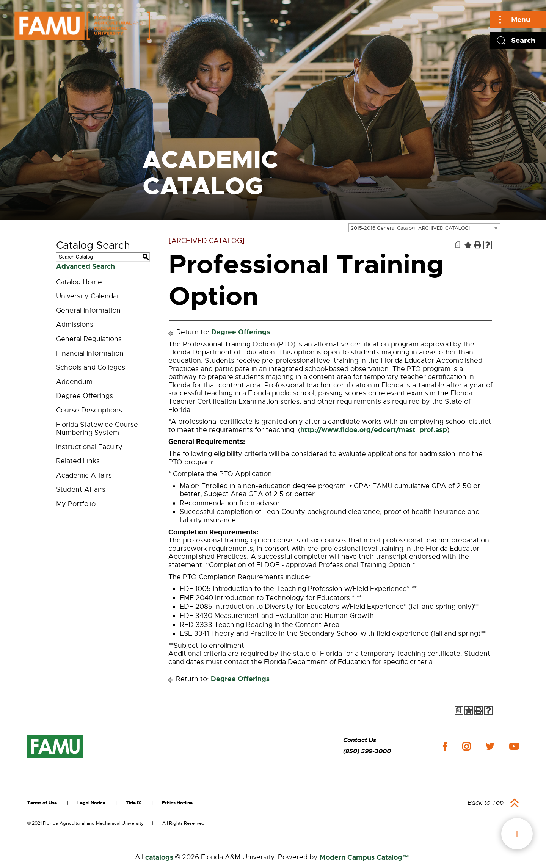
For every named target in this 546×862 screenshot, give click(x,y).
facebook (445, 746)
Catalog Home (79, 282)
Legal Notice (91, 803)
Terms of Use (42, 803)
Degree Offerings (84, 396)
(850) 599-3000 (367, 751)
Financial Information (90, 353)
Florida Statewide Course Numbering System (97, 428)
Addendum (74, 382)
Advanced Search (85, 266)
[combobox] (424, 227)
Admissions (74, 324)
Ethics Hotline (177, 803)
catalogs (159, 857)
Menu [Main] (520, 19)
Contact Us (359, 740)
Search (523, 40)
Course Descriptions (89, 410)
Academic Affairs (84, 475)
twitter (490, 746)
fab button (517, 833)
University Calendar (87, 296)
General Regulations (89, 339)
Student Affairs (80, 489)
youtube (514, 746)
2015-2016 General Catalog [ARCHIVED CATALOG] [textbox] (411, 228)
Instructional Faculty (89, 447)
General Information (88, 310)
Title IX (133, 803)
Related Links (78, 461)
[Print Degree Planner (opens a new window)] (458, 245)
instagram (466, 746)
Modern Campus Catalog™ (364, 857)
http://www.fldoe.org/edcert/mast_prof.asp (373, 429)
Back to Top (486, 803)
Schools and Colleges (90, 367)
